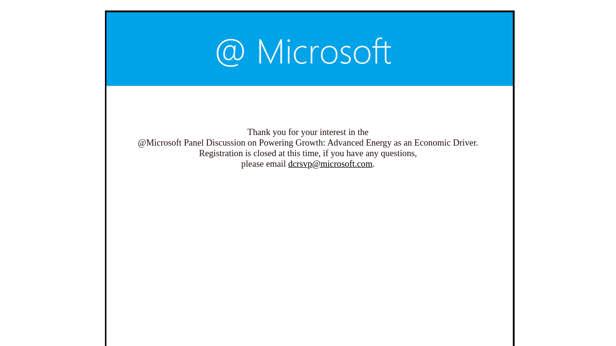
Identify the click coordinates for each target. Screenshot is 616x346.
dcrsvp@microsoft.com (330, 164)
